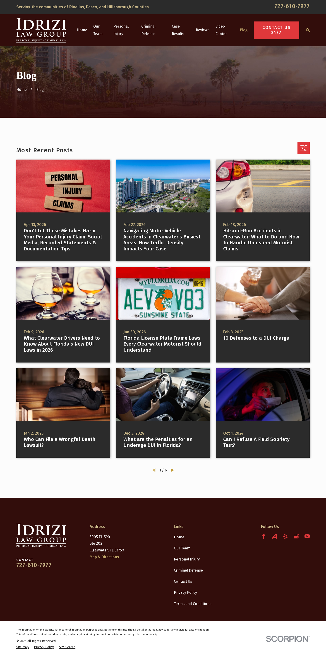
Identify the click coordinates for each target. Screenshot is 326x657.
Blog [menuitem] (243, 30)
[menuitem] (22, 647)
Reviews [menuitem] (202, 30)
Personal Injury (187, 559)
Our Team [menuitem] (98, 30)
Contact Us (183, 581)
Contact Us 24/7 (276, 30)
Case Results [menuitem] (178, 30)
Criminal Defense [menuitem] (148, 30)
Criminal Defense (188, 570)
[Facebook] (263, 536)
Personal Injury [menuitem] (121, 30)
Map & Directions (104, 557)
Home (179, 537)
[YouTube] (307, 536)
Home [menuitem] (82, 30)
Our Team (182, 548)
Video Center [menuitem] (221, 30)
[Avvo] (274, 536)
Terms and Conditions (192, 604)
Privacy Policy (185, 592)
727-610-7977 (292, 6)
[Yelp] (285, 536)
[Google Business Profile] (296, 536)
